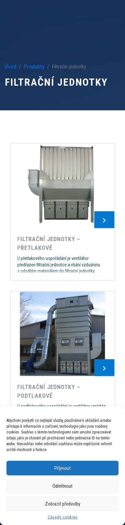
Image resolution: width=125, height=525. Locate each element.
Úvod (11, 67)
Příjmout (62, 468)
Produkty (34, 67)
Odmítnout (62, 486)
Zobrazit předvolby (62, 504)
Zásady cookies (63, 517)
